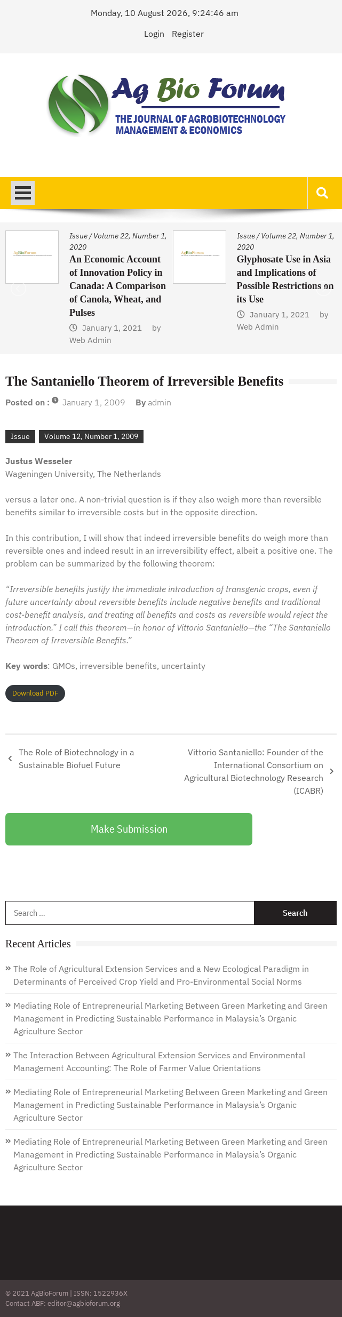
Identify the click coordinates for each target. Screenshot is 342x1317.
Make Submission (129, 828)
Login (154, 33)
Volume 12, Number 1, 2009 (91, 436)
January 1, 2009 (93, 402)
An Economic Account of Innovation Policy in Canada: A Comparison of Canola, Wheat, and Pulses (117, 286)
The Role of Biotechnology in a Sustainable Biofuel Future (76, 758)
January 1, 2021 (112, 328)
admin (159, 402)
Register (188, 33)
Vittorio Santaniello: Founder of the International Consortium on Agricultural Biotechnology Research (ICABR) (253, 771)
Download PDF (35, 693)
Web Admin (90, 340)
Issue (78, 236)
